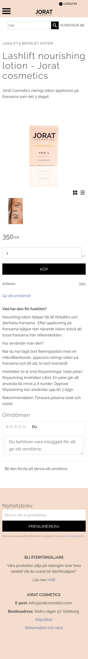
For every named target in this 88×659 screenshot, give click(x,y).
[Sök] (55, 25)
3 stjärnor (15, 427)
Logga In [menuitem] (70, 3)
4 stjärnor (20, 427)
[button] (6, 11)
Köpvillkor (44, 619)
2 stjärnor (11, 427)
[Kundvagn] (71, 25)
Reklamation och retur (44, 628)
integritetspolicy (74, 536)
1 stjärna (7, 427)
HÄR (51, 580)
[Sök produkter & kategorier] (29, 25)
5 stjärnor (24, 427)
